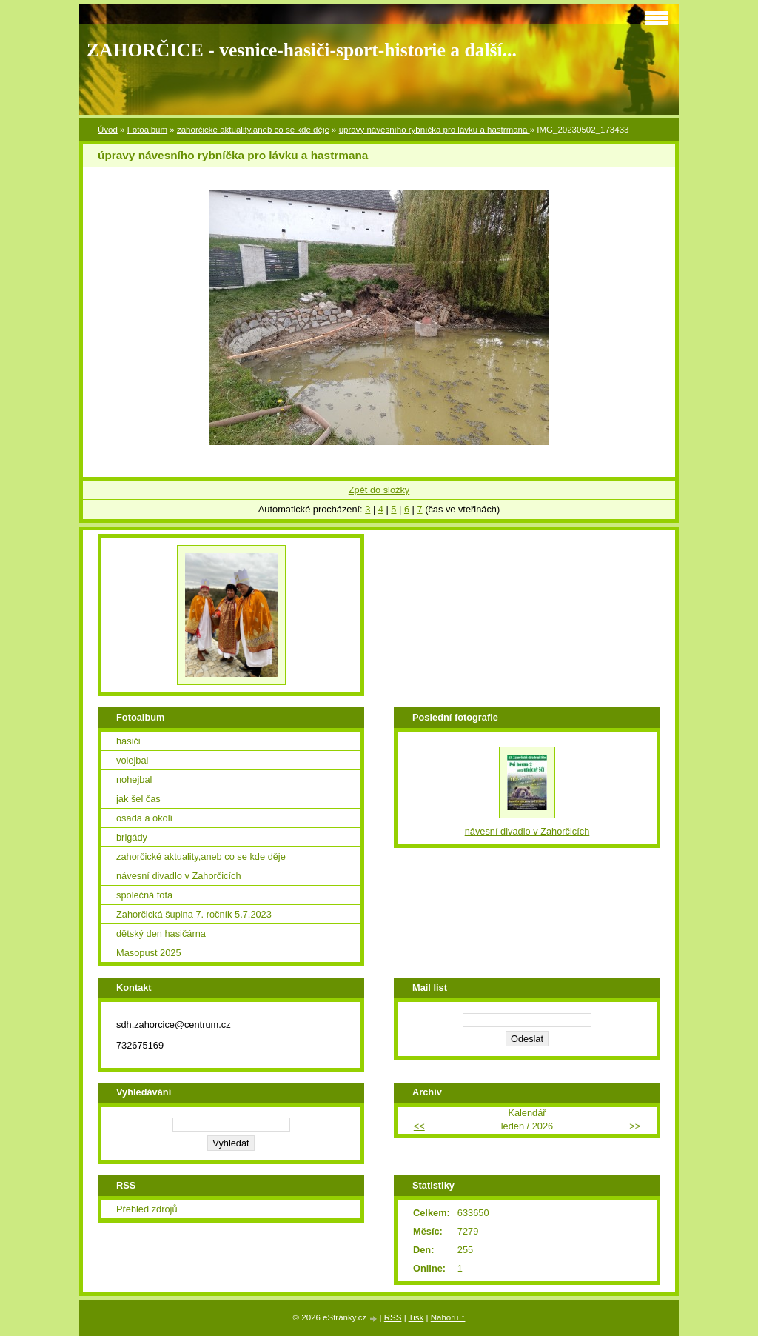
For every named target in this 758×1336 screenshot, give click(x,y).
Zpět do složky (379, 489)
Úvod (108, 129)
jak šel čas (138, 798)
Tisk (416, 1317)
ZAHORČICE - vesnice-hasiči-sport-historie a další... (302, 50)
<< (419, 1126)
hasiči (128, 741)
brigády (131, 837)
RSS (393, 1317)
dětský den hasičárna (161, 933)
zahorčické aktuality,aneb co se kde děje (253, 129)
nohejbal (134, 779)
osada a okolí (144, 818)
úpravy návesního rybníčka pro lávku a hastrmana (434, 129)
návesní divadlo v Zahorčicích (178, 875)
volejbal (132, 760)
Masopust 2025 (148, 952)
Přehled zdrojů (147, 1209)
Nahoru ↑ (448, 1317)
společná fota (144, 895)
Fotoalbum (147, 129)
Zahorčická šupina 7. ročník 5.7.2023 (194, 914)
